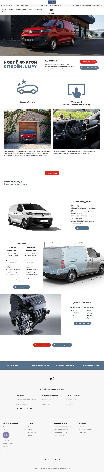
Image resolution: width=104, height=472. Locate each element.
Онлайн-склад (52, 173)
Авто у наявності (97, 5)
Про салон (82, 426)
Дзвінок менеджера (88, 61)
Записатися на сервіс (60, 435)
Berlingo (5, 446)
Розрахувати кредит (42, 345)
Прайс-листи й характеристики (62, 426)
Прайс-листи (13, 365)
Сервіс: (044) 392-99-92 (22, 5)
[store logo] (52, 11)
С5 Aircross (6, 440)
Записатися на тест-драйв (61, 429)
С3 (4, 429)
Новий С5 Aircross (8, 443)
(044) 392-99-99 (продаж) (23, 402)
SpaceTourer (6, 449)
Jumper (30, 435)
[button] (52, 163)
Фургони (31, 423)
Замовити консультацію (62, 345)
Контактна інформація (85, 429)
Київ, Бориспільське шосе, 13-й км (82, 5)
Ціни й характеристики (89, 67)
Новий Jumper (32, 432)
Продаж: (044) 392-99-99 (7, 5)
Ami (4, 426)
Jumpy (30, 429)
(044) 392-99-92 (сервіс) (22, 404)
